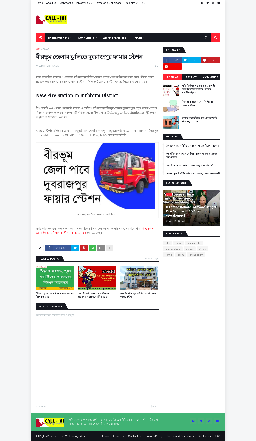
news (46, 49)
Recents (192, 77)
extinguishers (173, 248)
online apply (196, 254)
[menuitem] (40, 37)
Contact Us (66, 3)
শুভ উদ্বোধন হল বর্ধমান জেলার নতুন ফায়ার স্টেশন (138, 295)
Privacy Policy (84, 3)
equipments (193, 243)
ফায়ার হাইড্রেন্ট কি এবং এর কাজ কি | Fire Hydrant (200, 119)
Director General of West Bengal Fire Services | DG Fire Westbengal (191, 211)
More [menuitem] (138, 38)
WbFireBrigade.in (75, 436)
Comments (210, 77)
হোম (38, 49)
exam (181, 254)
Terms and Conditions (108, 3)
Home (39, 3)
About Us (51, 3)
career (189, 248)
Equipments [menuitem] (85, 38)
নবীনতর (42, 406)
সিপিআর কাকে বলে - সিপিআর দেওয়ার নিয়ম (197, 103)
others (202, 248)
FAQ (143, 3)
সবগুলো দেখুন (152, 258)
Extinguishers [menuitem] (58, 38)
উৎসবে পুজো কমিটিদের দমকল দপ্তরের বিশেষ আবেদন (55, 295)
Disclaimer (131, 3)
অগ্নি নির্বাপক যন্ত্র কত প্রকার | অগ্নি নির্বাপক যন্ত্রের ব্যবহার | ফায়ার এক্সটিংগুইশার (198, 89)
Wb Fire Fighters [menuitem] (114, 38)
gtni (168, 243)
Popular (172, 77)
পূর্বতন (153, 406)
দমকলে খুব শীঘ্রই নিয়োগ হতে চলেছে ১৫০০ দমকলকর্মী (193, 173)
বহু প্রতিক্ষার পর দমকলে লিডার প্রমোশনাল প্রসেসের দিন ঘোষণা (93, 295)
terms (169, 254)
